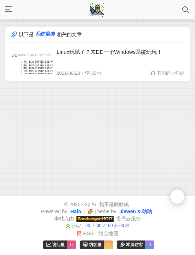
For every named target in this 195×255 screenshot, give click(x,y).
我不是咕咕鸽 (113, 204)
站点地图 (108, 233)
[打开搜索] (186, 10)
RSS (85, 233)
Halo (75, 211)
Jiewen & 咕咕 (135, 211)
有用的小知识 (170, 72)
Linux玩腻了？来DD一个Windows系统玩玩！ (109, 52)
